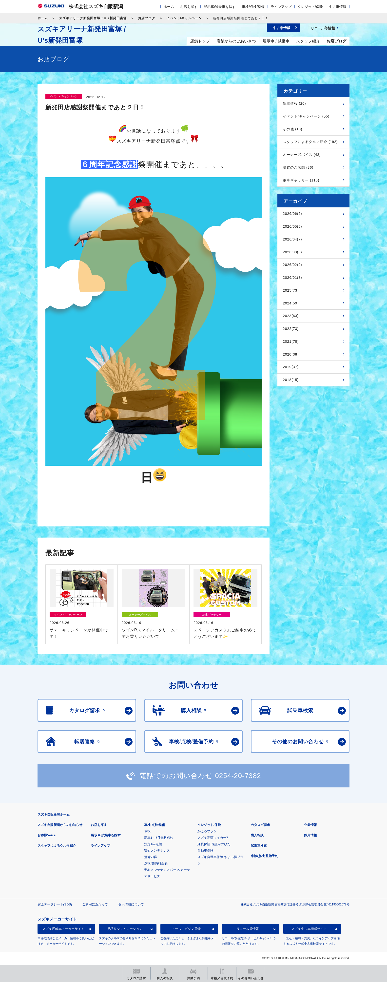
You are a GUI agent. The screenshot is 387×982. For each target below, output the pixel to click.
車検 (147, 831)
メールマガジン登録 (186, 929)
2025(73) (291, 290)
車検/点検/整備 (253, 6)
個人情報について (131, 904)
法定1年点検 (153, 844)
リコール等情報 (247, 929)
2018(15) (291, 380)
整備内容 (150, 857)
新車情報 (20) (294, 103)
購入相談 (257, 835)
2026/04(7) (292, 239)
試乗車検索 (259, 845)
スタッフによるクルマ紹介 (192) (310, 142)
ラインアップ (281, 6)
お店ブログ (146, 18)
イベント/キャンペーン (184, 18)
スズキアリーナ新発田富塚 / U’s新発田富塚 (93, 18)
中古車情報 (337, 6)
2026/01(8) (292, 278)
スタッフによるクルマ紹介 (57, 845)
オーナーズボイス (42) (302, 155)
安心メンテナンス (157, 850)
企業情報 (310, 825)
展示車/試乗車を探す (220, 6)
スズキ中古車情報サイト (309, 929)
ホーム (169, 6)
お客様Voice (47, 835)
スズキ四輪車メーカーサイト (63, 929)
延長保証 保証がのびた (214, 844)
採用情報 (310, 835)
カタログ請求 (260, 825)
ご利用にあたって (95, 904)
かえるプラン (207, 831)
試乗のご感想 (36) (298, 167)
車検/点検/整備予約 (264, 856)
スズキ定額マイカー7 (212, 838)
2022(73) (291, 329)
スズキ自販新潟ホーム (54, 814)
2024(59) (291, 303)
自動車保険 (205, 850)
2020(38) (291, 354)
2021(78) (291, 341)
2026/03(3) (292, 252)
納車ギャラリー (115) (301, 180)
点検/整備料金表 (156, 863)
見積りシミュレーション (124, 929)
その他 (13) (292, 129)
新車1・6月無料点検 (158, 838)
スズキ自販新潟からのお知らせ (60, 825)
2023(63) (291, 316)
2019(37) (291, 367)
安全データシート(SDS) (55, 904)
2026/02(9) (292, 265)
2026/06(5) (292, 214)
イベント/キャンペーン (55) (306, 116)
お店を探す (188, 6)
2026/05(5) (292, 226)
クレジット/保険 (310, 6)
